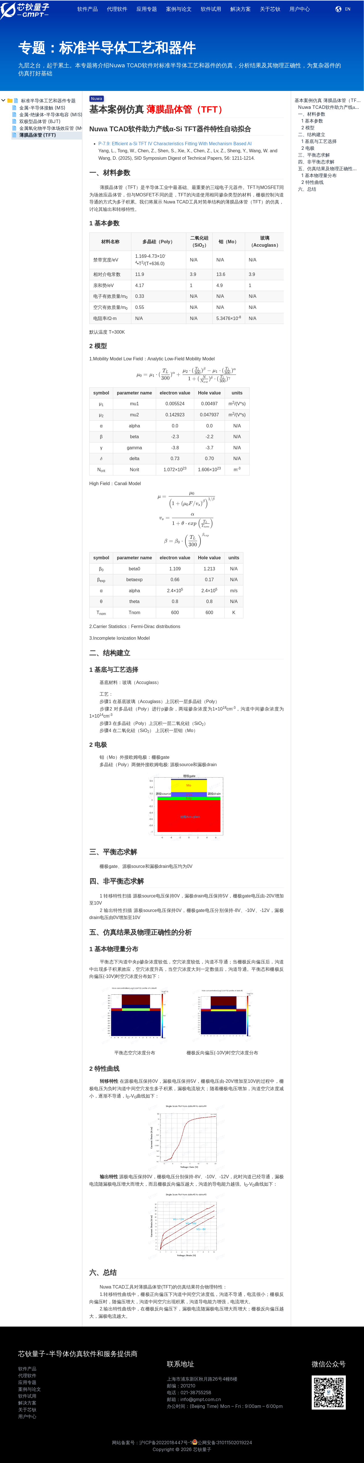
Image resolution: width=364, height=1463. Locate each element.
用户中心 (299, 9)
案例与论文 (179, 9)
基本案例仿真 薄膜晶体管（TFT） (328, 100)
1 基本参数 (312, 121)
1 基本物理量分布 (319, 175)
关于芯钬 (270, 9)
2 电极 (308, 148)
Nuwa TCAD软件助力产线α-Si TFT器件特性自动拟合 (329, 107)
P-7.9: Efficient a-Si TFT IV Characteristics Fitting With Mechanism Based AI (175, 143)
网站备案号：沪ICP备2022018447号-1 (152, 1442)
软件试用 (211, 9)
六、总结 (307, 189)
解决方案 (240, 9)
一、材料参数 (311, 114)
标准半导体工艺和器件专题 (48, 100)
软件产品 (87, 9)
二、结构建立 (311, 134)
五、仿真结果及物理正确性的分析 (329, 168)
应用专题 (146, 9)
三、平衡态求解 (314, 155)
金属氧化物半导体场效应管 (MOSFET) (58, 128)
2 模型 (308, 127)
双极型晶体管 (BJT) (40, 121)
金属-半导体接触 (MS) (42, 108)
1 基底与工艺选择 (319, 141)
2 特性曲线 (312, 182)
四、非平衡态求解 (316, 162)
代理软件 (117, 9)
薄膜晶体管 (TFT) (37, 135)
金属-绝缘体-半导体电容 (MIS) (50, 114)
